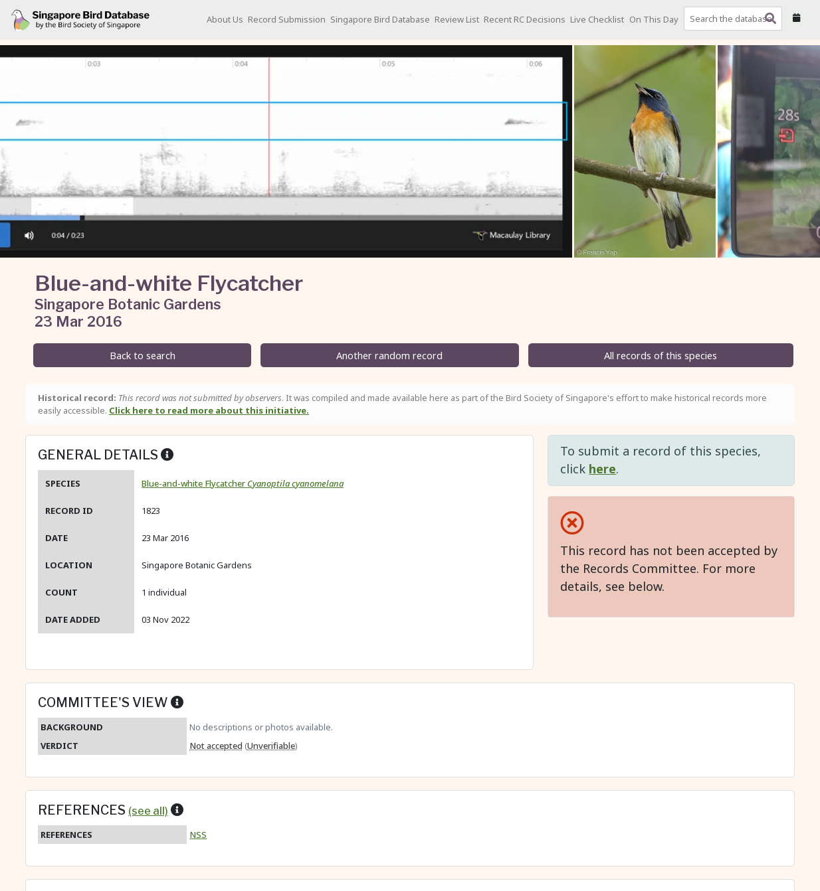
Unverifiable (271, 746)
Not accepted (216, 746)
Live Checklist (597, 19)
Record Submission (287, 19)
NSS (198, 835)
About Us (225, 19)
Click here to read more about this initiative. (209, 410)
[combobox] (735, 19)
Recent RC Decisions (524, 19)
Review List (457, 19)
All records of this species (660, 355)
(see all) (148, 810)
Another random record (389, 355)
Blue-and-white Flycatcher (243, 483)
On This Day (653, 19)
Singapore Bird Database (380, 19)
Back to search (142, 355)
